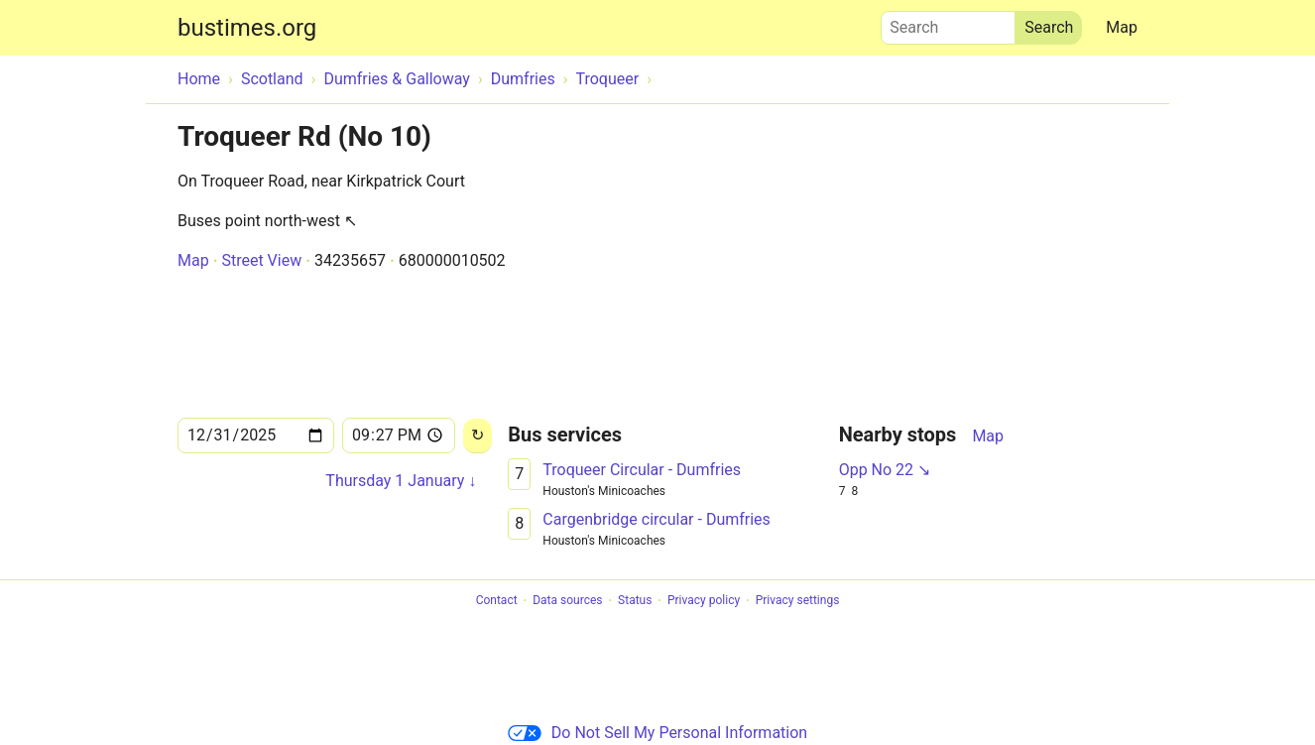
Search (948, 23)
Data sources (567, 601)
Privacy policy (703, 601)
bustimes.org (247, 28)
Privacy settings (798, 601)
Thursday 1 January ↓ (400, 480)
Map (1121, 27)
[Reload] (477, 436)
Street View (261, 260)
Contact (497, 601)
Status (635, 601)
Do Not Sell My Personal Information (657, 732)
